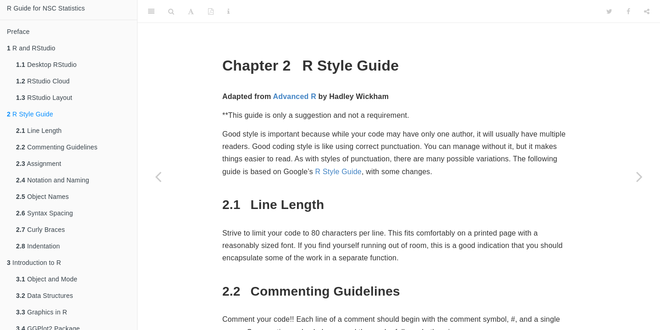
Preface (18, 31)
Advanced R (294, 96)
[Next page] (639, 176)
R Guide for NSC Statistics (46, 8)
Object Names (42, 196)
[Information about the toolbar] (228, 11)
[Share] (646, 11)
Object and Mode (46, 279)
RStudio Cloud (43, 81)
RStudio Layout (44, 97)
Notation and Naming (52, 180)
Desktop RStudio (46, 64)
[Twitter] (609, 11)
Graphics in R (41, 312)
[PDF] (210, 11)
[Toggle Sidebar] (151, 11)
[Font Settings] (191, 11)
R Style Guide (30, 114)
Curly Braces (40, 229)
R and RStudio (31, 48)
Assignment (38, 163)
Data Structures (44, 295)
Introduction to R (34, 262)
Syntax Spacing (44, 213)
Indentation (38, 246)
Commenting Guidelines (57, 147)
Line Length (39, 130)
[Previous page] (158, 176)
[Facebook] (628, 11)
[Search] (171, 11)
